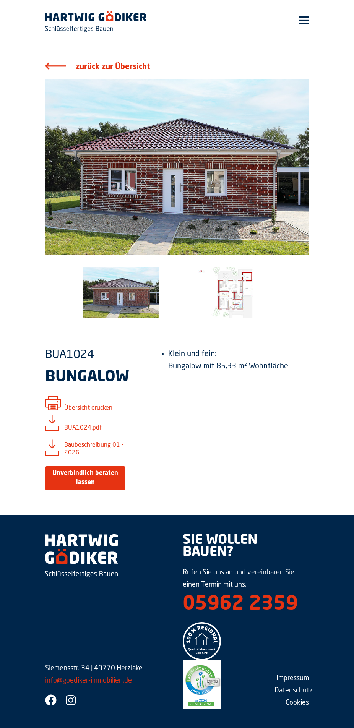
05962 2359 (240, 604)
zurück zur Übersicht (113, 67)
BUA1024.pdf (83, 428)
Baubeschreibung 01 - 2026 (93, 449)
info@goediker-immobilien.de (88, 680)
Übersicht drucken (88, 408)
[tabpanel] (120, 292)
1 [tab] (185, 323)
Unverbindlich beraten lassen (85, 478)
